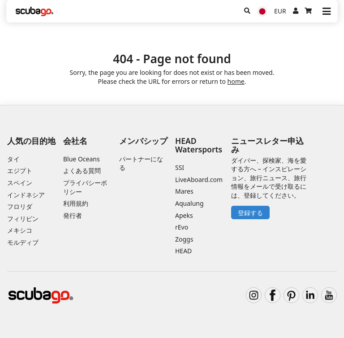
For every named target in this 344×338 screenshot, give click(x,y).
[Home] (34, 11)
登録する (250, 212)
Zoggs (184, 239)
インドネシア (26, 195)
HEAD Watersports (198, 145)
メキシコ (19, 230)
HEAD (183, 251)
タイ (13, 159)
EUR (280, 11)
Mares (184, 191)
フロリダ (19, 206)
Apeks (184, 215)
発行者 (72, 215)
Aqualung (189, 203)
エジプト (19, 170)
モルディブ (23, 242)
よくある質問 (82, 170)
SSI (179, 167)
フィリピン (23, 218)
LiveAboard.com (199, 179)
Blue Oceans (81, 159)
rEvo (181, 227)
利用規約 (75, 203)
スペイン (19, 182)
